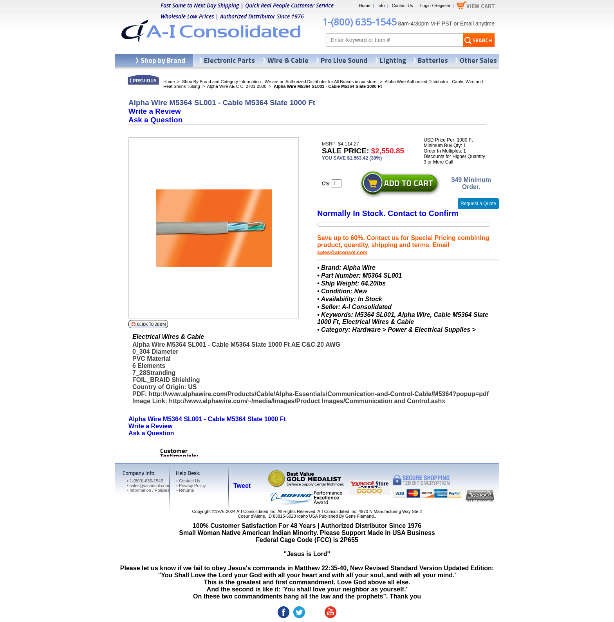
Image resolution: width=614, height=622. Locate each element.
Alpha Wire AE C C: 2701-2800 (237, 86)
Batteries (433, 60)
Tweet (242, 485)
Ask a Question (155, 120)
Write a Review (154, 111)
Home (364, 5)
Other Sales (478, 60)
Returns (185, 490)
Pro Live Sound (344, 60)
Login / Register (435, 5)
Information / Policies (148, 490)
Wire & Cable (288, 60)
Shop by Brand (163, 60)
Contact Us (402, 5)
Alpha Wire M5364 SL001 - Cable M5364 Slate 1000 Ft (207, 419)
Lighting (393, 60)
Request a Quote (478, 203)
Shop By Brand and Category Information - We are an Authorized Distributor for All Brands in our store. (279, 81)
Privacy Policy (191, 485)
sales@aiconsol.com (342, 252)
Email (467, 23)
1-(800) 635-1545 (359, 21)
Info (381, 5)
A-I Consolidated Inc (256, 511)
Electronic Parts (229, 60)
